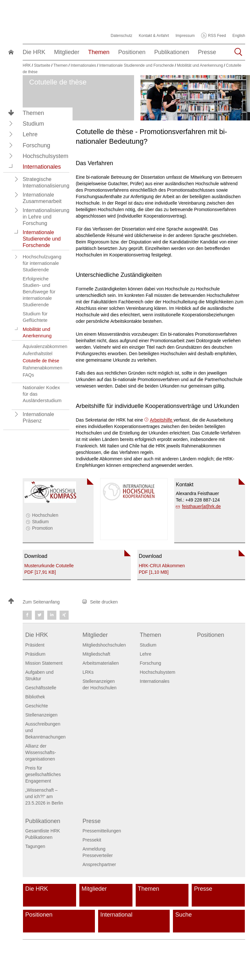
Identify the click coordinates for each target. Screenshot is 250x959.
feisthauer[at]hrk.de (201, 506)
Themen (33, 113)
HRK (27, 65)
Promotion (42, 528)
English (239, 35)
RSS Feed (217, 35)
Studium (40, 521)
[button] (11, 123)
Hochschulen (45, 515)
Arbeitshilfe (162, 420)
